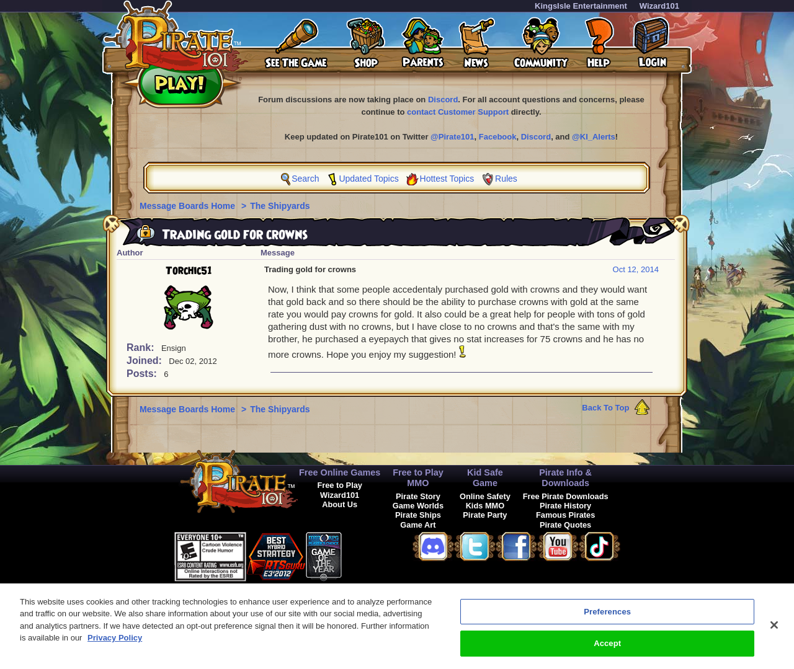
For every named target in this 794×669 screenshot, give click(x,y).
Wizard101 (659, 6)
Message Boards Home (189, 206)
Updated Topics (368, 179)
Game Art (417, 524)
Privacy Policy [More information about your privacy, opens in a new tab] (114, 645)
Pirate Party (485, 515)
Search (305, 179)
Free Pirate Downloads (566, 496)
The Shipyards (280, 206)
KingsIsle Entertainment (581, 6)
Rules (506, 179)
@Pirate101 (452, 136)
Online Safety (485, 496)
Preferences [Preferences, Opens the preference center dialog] (607, 618)
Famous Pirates (565, 515)
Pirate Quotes (565, 524)
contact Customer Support (458, 112)
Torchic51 (189, 271)
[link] (373, 554)
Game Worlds (418, 505)
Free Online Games (339, 472)
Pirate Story (418, 496)
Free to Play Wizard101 (339, 490)
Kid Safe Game (485, 477)
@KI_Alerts (593, 136)
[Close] (774, 631)
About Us (339, 504)
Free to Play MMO (418, 477)
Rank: (142, 347)
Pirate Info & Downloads (565, 477)
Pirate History (565, 505)
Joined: (145, 360)
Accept (607, 650)
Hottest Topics (447, 179)
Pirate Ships (418, 515)
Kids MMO (485, 505)
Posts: (143, 373)
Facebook (498, 136)
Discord (443, 99)
